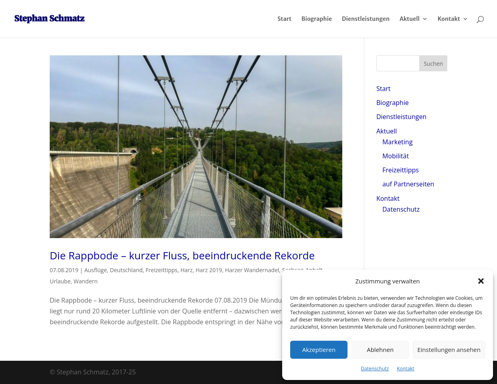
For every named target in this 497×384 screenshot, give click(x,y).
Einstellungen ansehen (449, 350)
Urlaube (60, 281)
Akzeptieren (318, 350)
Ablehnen (380, 350)
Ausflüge (95, 270)
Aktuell (410, 19)
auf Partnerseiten (408, 184)
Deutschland (126, 270)
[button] (481, 281)
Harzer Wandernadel (252, 270)
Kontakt (405, 368)
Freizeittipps (161, 270)
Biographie (316, 19)
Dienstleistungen (366, 19)
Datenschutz (375, 368)
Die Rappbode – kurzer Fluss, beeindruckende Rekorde (182, 255)
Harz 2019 (209, 270)
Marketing (397, 141)
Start (284, 19)
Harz (186, 270)
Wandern (86, 281)
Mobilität (395, 156)
